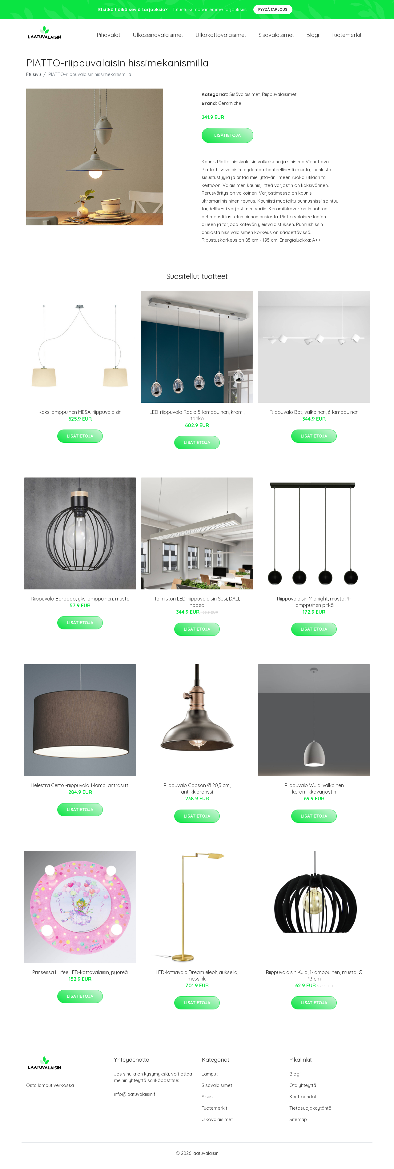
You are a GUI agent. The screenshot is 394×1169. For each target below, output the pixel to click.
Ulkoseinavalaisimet (158, 37)
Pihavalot (108, 37)
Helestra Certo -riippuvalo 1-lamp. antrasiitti (80, 791)
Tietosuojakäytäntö (310, 1113)
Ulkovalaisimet (217, 1124)
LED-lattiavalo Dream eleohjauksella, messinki (197, 980)
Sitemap (298, 1124)
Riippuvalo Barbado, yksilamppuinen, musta (80, 604)
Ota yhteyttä (302, 1090)
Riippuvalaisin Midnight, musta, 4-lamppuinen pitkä (314, 607)
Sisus (207, 1102)
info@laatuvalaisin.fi (135, 1099)
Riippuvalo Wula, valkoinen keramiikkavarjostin (314, 794)
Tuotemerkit (346, 37)
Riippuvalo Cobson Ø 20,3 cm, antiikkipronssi (197, 794)
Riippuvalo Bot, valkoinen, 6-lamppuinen (314, 417)
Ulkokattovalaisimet (220, 37)
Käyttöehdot (302, 1102)
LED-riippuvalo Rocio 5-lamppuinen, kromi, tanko (197, 420)
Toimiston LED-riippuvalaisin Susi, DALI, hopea (197, 607)
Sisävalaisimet (276, 37)
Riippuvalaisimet (279, 99)
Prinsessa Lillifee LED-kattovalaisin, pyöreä (80, 977)
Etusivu (33, 79)
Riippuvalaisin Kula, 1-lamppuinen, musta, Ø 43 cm (314, 980)
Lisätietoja (227, 140)
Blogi (312, 37)
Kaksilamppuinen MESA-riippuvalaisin (80, 417)
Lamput (210, 1079)
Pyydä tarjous (272, 9)
